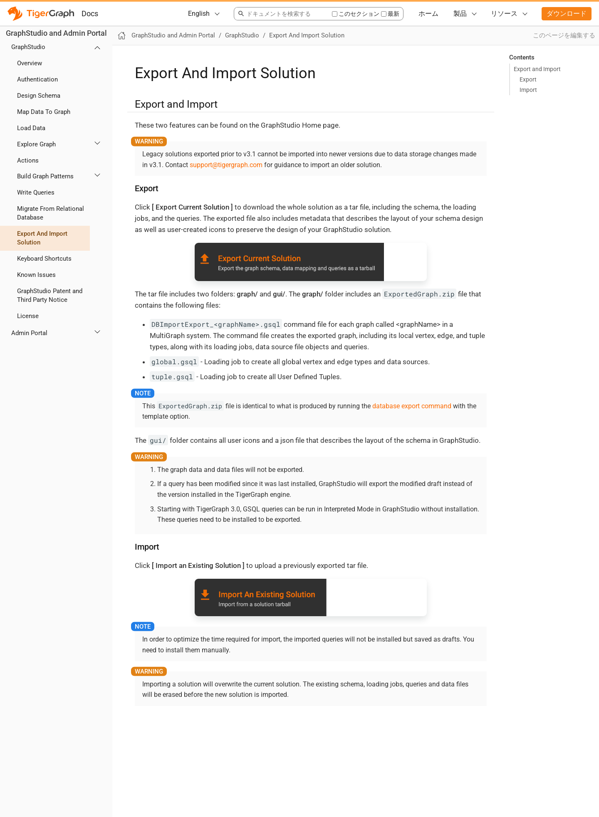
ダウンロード (567, 13)
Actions (28, 160)
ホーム (428, 13)
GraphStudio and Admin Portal (56, 33)
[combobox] (282, 13)
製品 (460, 13)
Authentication (37, 79)
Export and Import (537, 69)
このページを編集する (564, 35)
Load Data (31, 128)
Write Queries (35, 192)
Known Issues (36, 275)
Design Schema (38, 95)
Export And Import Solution (42, 238)
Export (528, 79)
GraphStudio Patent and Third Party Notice (49, 295)
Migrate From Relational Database (50, 213)
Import (528, 89)
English (199, 13)
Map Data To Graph (43, 112)
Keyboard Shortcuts (44, 258)
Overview (29, 63)
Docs (90, 13)
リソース (504, 13)
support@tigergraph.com (226, 165)
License (28, 316)
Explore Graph (36, 144)
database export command (411, 406)
